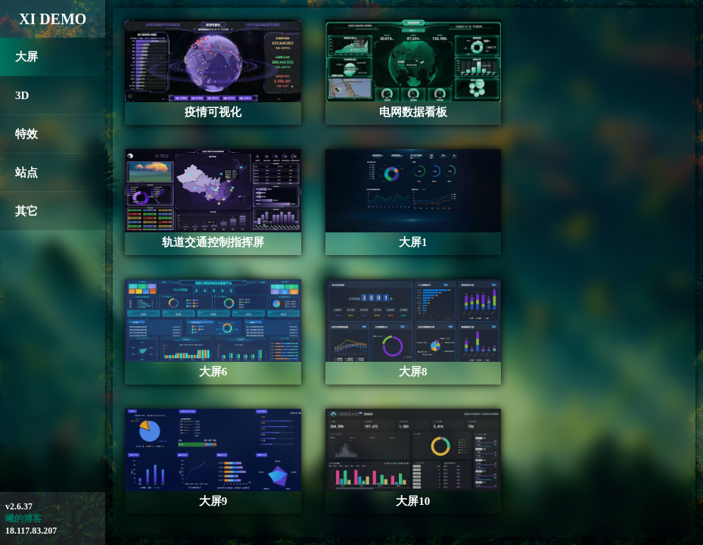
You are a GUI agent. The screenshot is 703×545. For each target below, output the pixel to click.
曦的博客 (23, 518)
